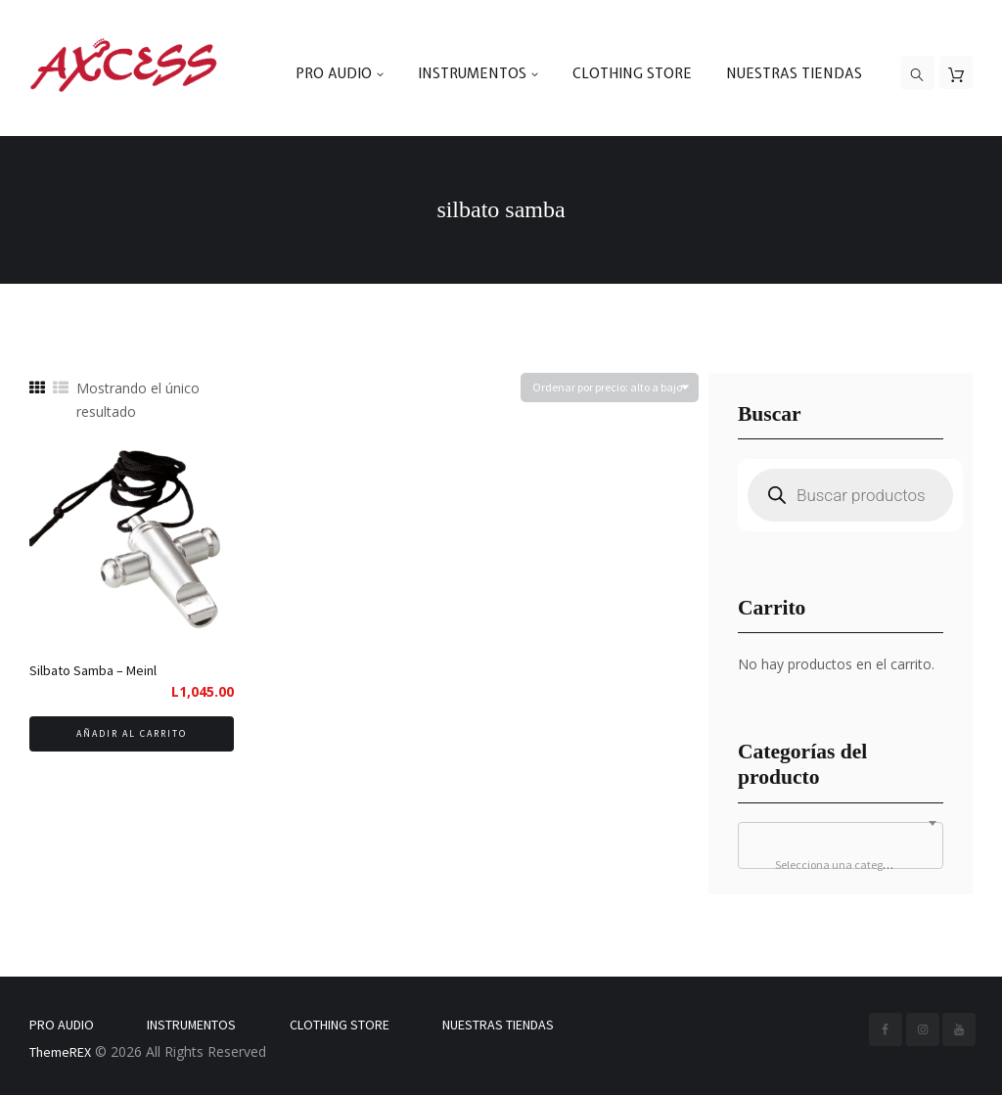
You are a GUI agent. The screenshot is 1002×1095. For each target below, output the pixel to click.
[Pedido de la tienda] (610, 388)
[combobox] (840, 845)
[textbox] (840, 865)
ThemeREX (60, 1052)
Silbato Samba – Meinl (93, 670)
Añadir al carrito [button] (131, 733)
